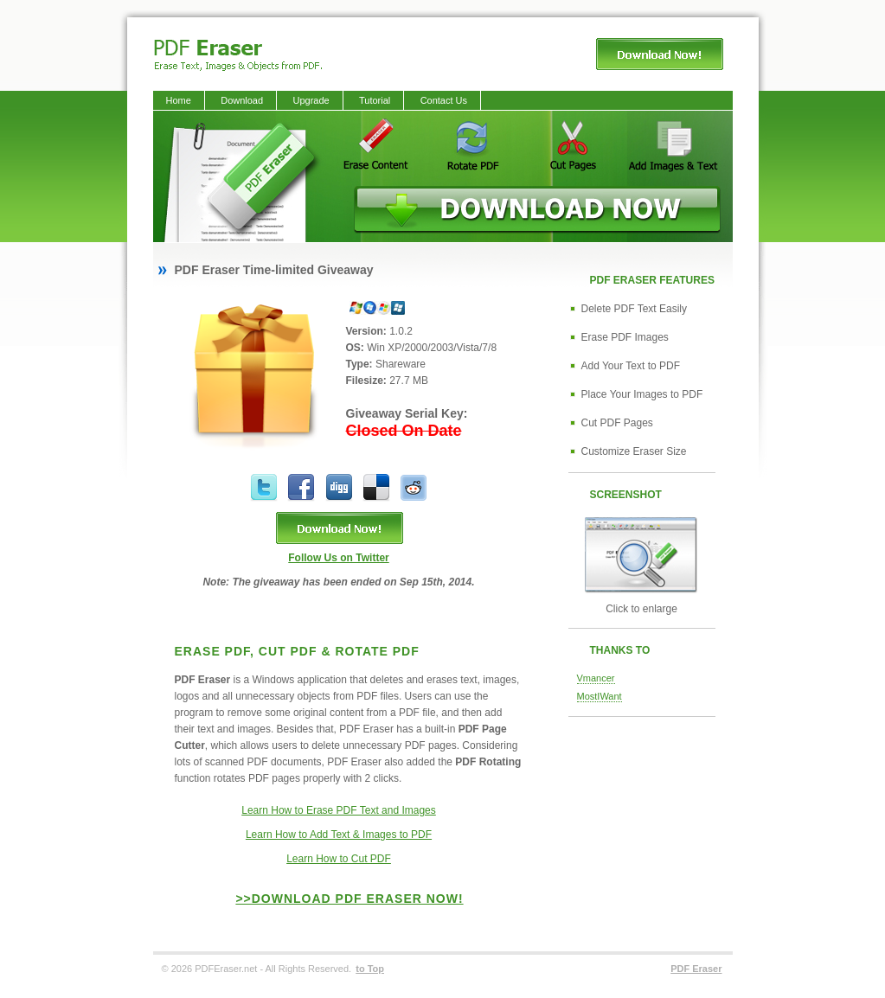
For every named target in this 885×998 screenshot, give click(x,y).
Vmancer (596, 678)
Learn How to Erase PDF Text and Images (338, 810)
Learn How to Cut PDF (338, 859)
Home (178, 100)
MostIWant (599, 696)
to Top (370, 968)
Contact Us (443, 100)
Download (242, 100)
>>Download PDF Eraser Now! (349, 898)
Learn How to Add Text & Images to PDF (339, 834)
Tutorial (374, 100)
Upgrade (310, 100)
